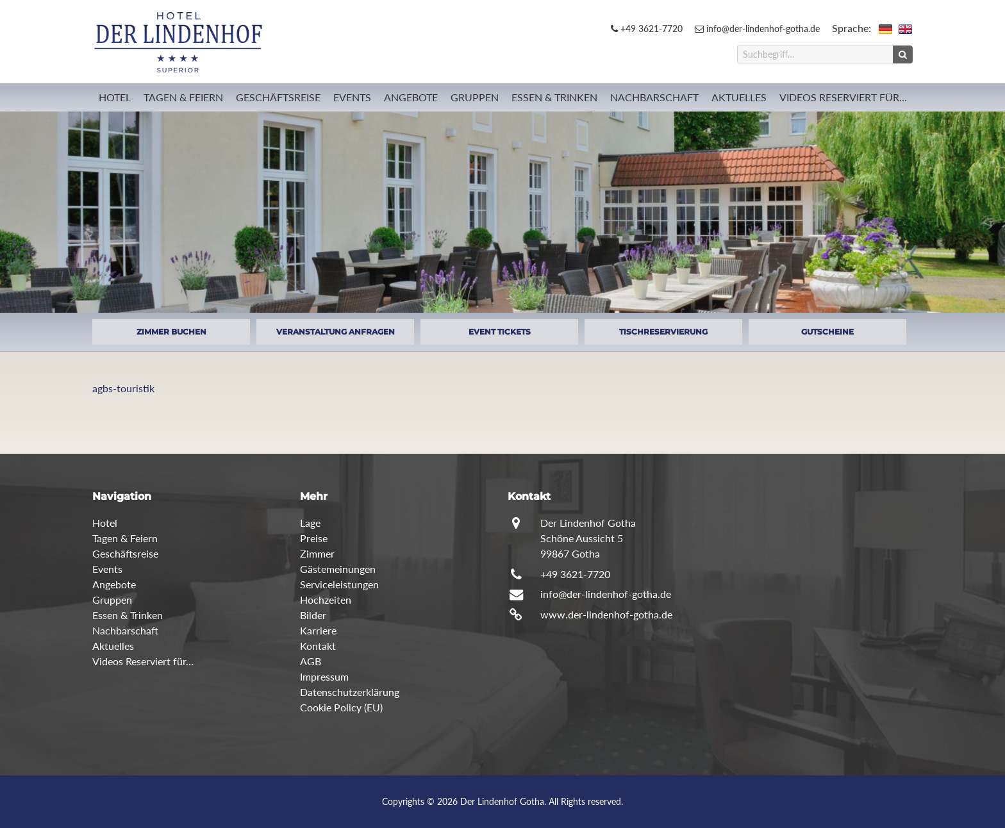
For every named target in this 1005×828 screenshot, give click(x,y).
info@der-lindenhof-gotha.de (757, 28)
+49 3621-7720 (647, 28)
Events (352, 97)
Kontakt (318, 646)
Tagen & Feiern (183, 97)
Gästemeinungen (338, 569)
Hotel (115, 97)
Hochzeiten (325, 599)
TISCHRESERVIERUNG (663, 331)
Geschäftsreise (278, 97)
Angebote (411, 97)
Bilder (313, 615)
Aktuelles (739, 97)
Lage (310, 523)
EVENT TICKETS (500, 331)
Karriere (318, 630)
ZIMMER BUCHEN (171, 331)
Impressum (324, 676)
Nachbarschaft (654, 97)
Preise (314, 538)
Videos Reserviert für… (843, 97)
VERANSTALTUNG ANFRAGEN (335, 331)
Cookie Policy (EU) (341, 707)
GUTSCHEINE (827, 331)
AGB (310, 661)
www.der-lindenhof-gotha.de (606, 614)
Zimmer (317, 553)
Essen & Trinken (554, 97)
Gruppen (475, 97)
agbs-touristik (123, 388)
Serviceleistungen (339, 584)
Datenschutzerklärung (349, 692)
